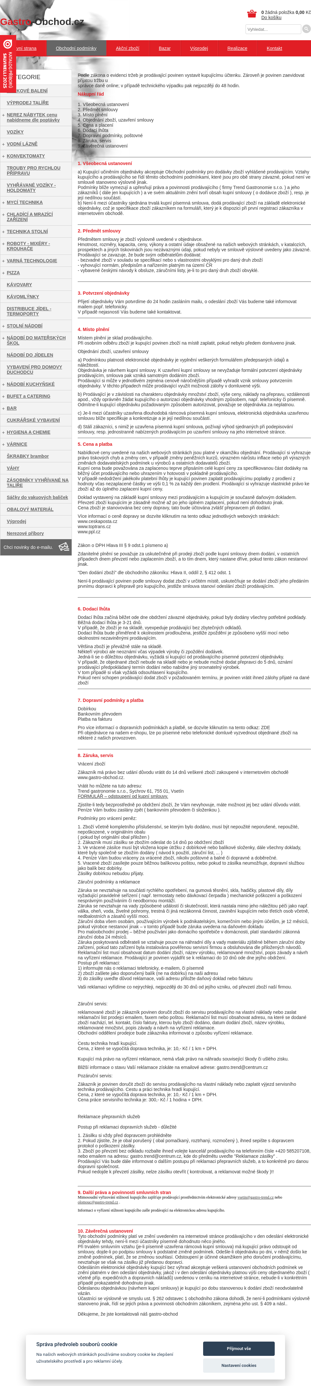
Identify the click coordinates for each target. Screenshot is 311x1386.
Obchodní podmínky (76, 48)
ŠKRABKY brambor (28, 456)
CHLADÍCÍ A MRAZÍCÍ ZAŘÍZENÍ (30, 217)
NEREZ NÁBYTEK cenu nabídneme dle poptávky (33, 117)
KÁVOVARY (19, 284)
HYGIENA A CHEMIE (29, 432)
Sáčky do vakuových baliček (37, 497)
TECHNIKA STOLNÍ (27, 231)
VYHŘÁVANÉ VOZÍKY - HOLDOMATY (31, 188)
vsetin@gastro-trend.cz (255, 1197)
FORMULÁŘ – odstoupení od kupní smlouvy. (123, 796)
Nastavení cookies (239, 1365)
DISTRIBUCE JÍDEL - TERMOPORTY (29, 311)
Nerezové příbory (25, 533)
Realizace (237, 48)
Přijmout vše (239, 1348)
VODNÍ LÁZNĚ (22, 144)
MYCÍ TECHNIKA (25, 202)
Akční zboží (127, 48)
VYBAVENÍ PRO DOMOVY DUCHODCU (34, 369)
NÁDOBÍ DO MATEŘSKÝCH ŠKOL (36, 340)
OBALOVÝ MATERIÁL (30, 509)
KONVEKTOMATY (26, 156)
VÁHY (13, 468)
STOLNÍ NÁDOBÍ (24, 325)
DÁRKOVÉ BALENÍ (27, 90)
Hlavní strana (23, 48)
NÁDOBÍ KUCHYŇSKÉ (31, 384)
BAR (12, 408)
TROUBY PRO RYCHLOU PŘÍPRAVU (34, 170)
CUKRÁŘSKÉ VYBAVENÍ (33, 420)
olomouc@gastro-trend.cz (98, 1202)
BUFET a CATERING (28, 396)
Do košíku (271, 17)
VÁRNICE (17, 444)
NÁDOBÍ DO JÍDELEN (30, 355)
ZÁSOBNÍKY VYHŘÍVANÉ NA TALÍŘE (38, 483)
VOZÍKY (15, 132)
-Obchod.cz (42, 21)
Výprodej (199, 48)
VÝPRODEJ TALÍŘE (28, 102)
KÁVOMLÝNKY (23, 296)
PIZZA (13, 272)
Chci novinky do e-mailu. (28, 547)
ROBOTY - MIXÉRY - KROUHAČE (28, 246)
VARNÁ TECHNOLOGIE (32, 260)
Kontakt (274, 48)
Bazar (165, 48)
